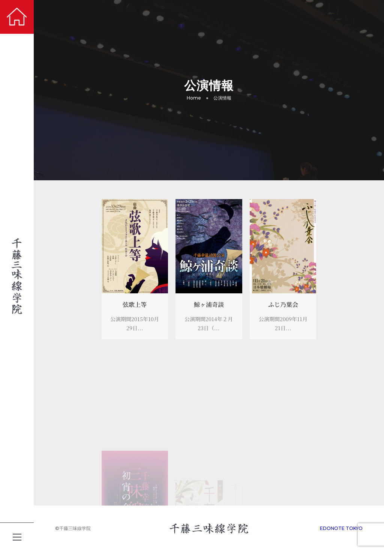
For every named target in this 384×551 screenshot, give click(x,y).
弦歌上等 (135, 304)
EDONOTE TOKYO (341, 528)
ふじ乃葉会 (283, 304)
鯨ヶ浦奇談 (209, 304)
